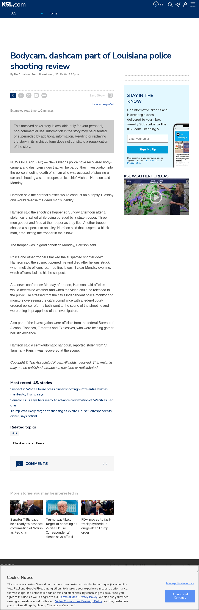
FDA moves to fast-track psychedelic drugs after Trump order (96, 526)
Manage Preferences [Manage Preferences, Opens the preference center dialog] (180, 583)
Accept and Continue (180, 596)
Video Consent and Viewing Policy (78, 601)
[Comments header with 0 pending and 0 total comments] (62, 463)
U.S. (15, 433)
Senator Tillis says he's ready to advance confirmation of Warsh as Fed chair (26, 526)
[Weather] (159, 4)
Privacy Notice (133, 162)
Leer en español (103, 104)
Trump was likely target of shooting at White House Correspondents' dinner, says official (61, 528)
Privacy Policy (87, 597)
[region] (99, 587)
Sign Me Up (147, 149)
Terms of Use (152, 160)
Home (53, 13)
